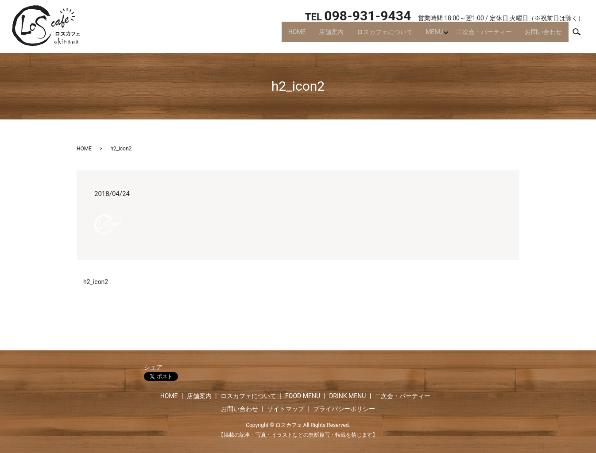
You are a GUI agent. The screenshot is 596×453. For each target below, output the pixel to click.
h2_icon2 (95, 281)
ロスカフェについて (376, 35)
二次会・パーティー (480, 35)
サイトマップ (285, 408)
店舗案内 (320, 35)
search (580, 34)
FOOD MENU (302, 395)
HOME (284, 35)
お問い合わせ (542, 35)
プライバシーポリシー (344, 408)
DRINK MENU (347, 395)
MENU (428, 35)
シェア (153, 367)
